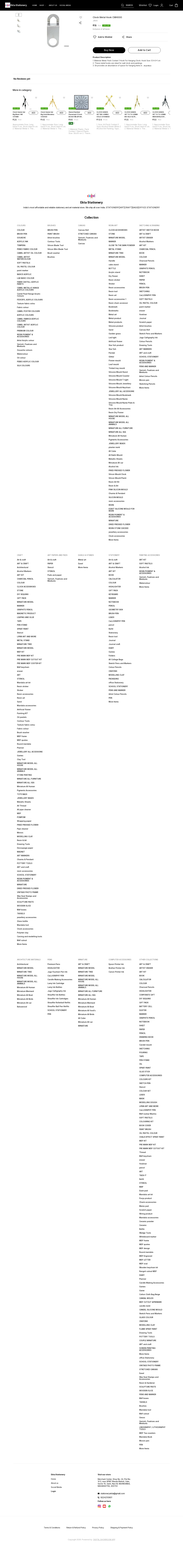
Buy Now (109, 50)
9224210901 (106, 1497)
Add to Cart (144, 50)
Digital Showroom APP (104, 1539)
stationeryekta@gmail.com (113, 1493)
